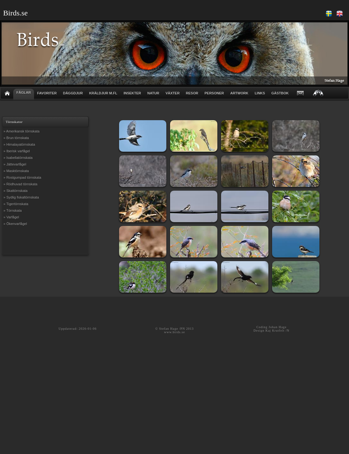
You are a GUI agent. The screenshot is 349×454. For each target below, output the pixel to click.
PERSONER (214, 93)
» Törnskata (12, 210)
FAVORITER (47, 93)
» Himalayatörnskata (19, 144)
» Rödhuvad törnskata (20, 184)
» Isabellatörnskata (17, 158)
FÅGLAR (23, 92)
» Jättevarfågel (14, 164)
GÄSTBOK (280, 93)
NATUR (153, 93)
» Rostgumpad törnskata (22, 177)
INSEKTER (132, 93)
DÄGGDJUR (73, 93)
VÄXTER (172, 93)
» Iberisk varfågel (16, 151)
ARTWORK (239, 93)
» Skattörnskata (15, 191)
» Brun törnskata (16, 138)
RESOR (192, 93)
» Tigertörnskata (15, 204)
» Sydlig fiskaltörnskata (21, 197)
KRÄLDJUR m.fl (103, 93)
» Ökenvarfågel (15, 224)
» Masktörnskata (16, 171)
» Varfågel (11, 217)
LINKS (260, 93)
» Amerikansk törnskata (21, 131)
